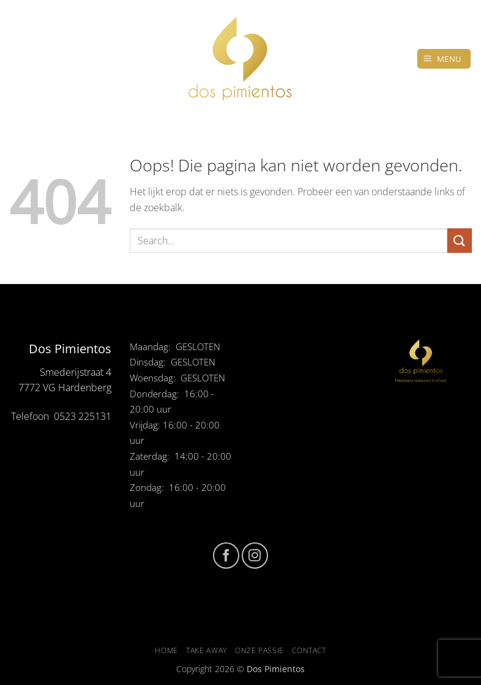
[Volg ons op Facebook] (226, 555)
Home (166, 650)
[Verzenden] (459, 240)
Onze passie (259, 650)
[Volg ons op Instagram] (255, 555)
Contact (309, 650)
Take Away (206, 650)
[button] (444, 59)
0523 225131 (82, 416)
